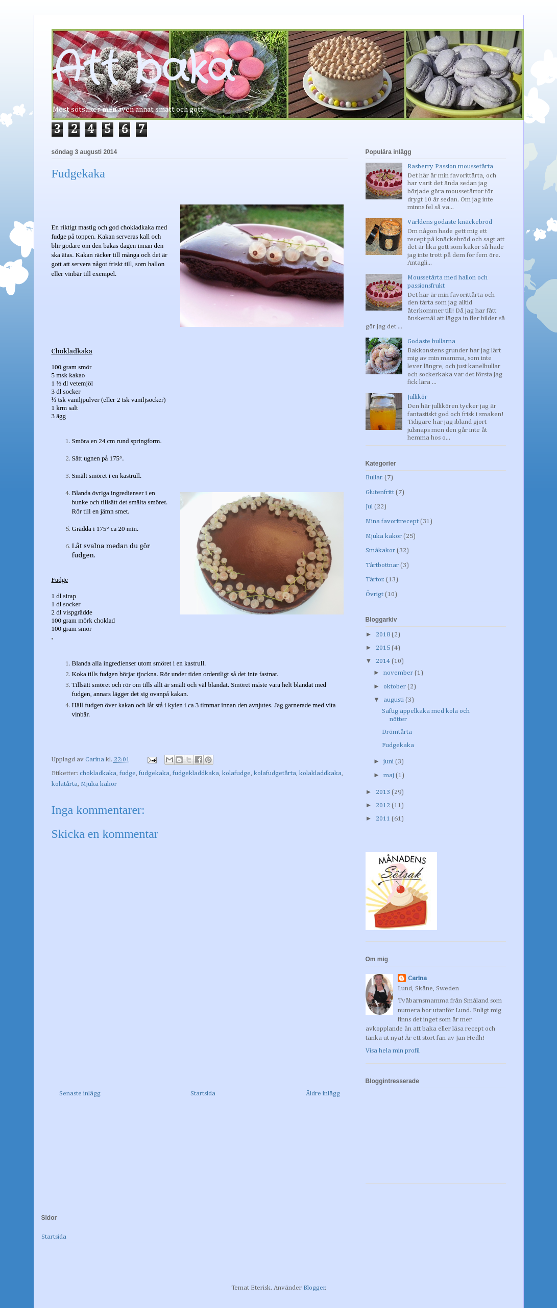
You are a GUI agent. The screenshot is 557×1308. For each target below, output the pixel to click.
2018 (384, 634)
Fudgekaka (398, 745)
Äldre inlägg (323, 1093)
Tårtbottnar (382, 565)
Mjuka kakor (99, 784)
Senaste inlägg (80, 1093)
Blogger (314, 1288)
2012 (384, 805)
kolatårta (65, 784)
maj (389, 775)
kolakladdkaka (320, 773)
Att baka (143, 70)
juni (389, 761)
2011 (384, 818)
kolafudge (236, 773)
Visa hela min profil (393, 1050)
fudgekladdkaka (196, 773)
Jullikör (417, 397)
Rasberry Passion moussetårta (450, 166)
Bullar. (374, 477)
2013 (384, 792)
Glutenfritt (380, 492)
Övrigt (374, 594)
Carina (417, 978)
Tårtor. (375, 579)
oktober (395, 686)
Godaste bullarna (431, 341)
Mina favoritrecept (392, 521)
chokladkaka (98, 773)
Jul (369, 506)
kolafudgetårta (275, 773)
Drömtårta (397, 732)
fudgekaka (154, 773)
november (399, 673)
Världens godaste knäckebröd (449, 222)
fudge (127, 773)
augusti (394, 700)
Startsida (202, 1093)
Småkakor (380, 550)
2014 (384, 661)
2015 (384, 648)
